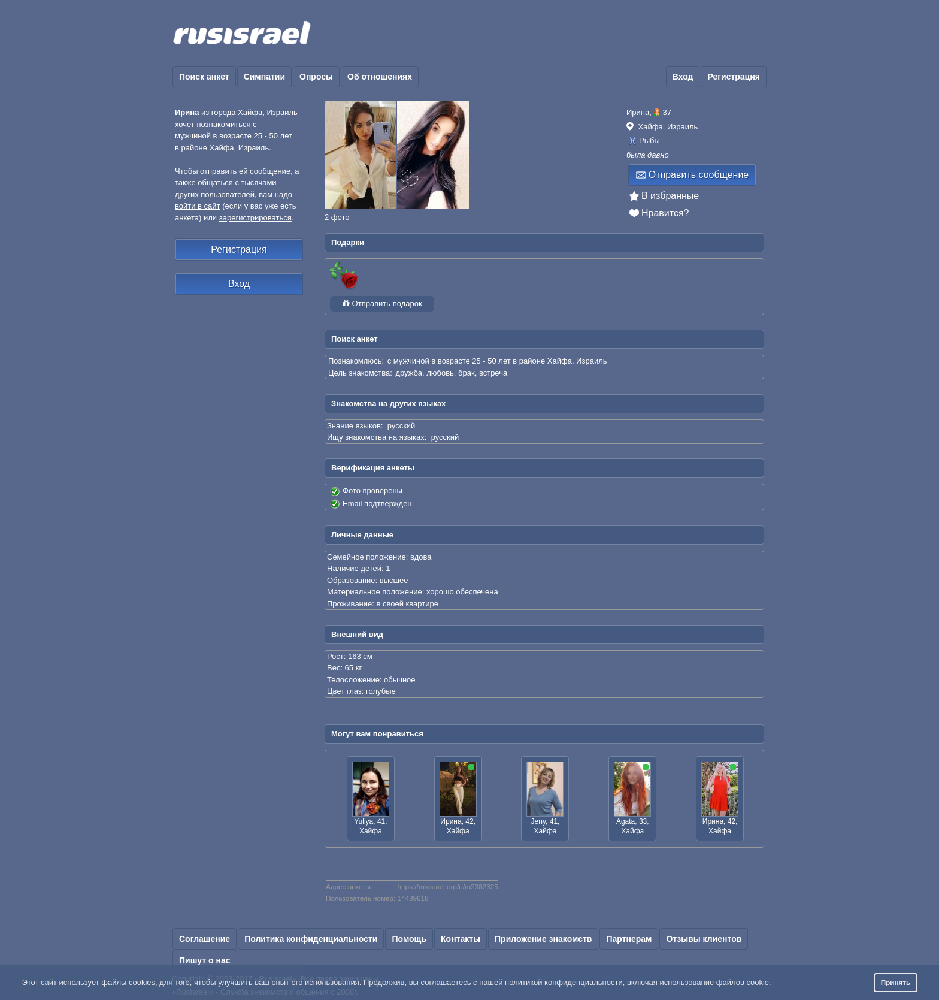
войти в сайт (197, 205)
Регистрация (733, 76)
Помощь (409, 939)
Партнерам (629, 939)
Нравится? (665, 213)
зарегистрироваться (255, 217)
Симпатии (264, 76)
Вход (683, 76)
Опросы (316, 76)
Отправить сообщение (692, 175)
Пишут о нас (205, 960)
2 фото (337, 217)
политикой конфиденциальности (564, 982)
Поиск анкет (204, 76)
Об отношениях (379, 76)
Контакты (460, 939)
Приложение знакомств (543, 939)
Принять (896, 982)
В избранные (670, 196)
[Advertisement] (549, 34)
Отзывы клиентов (703, 939)
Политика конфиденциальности (310, 939)
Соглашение (204, 939)
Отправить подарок (382, 303)
